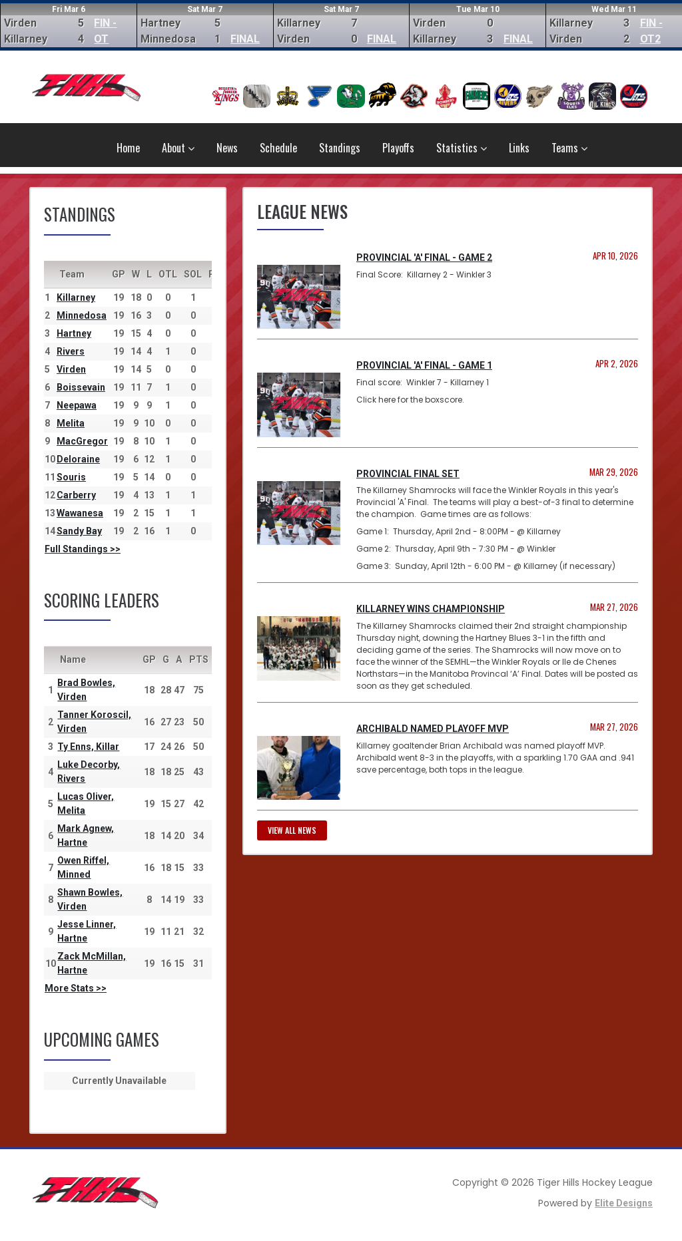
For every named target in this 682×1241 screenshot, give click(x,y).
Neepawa (77, 405)
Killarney (76, 297)
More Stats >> (76, 988)
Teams (569, 148)
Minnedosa (82, 315)
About (178, 148)
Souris (71, 477)
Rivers (71, 351)
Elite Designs (624, 1203)
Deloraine (78, 459)
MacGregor (82, 441)
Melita (71, 423)
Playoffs (398, 148)
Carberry (76, 495)
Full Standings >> (83, 549)
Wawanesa (80, 513)
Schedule (278, 148)
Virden (71, 369)
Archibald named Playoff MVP (432, 728)
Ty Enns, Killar (88, 746)
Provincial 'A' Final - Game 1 (424, 365)
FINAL (245, 39)
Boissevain (81, 387)
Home (128, 148)
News (227, 148)
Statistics (461, 148)
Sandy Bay (79, 531)
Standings (339, 148)
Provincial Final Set (408, 473)
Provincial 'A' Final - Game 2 (424, 257)
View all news (292, 830)
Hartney (74, 333)
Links (519, 148)
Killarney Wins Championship (430, 609)
